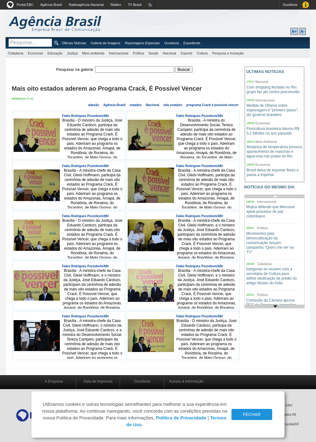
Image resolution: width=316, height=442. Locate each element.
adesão (93, 105)
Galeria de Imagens (105, 43)
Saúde (153, 53)
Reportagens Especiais (142, 43)
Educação (55, 53)
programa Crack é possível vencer (212, 105)
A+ (294, 31)
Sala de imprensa (98, 381)
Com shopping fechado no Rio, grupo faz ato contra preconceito (273, 89)
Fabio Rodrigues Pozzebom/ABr (85, 116)
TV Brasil (135, 4)
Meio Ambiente (266, 142)
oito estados (172, 105)
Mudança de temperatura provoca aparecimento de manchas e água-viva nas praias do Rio (274, 151)
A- (303, 31)
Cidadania (15, 53)
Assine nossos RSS (150, 5)
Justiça (72, 53)
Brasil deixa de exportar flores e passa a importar (273, 172)
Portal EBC (25, 4)
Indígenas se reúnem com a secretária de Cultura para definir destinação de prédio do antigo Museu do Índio (271, 276)
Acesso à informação (186, 381)
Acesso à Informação (305, 5)
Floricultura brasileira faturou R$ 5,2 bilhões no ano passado (273, 131)
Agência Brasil (51, 4)
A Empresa (54, 381)
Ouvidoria (290, 4)
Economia (35, 53)
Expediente (191, 43)
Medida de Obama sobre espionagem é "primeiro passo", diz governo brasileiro (273, 110)
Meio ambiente (93, 53)
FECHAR (252, 414)
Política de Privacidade (181, 417)
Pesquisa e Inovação (228, 53)
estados (136, 105)
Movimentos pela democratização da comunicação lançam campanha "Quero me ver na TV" (270, 242)
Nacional (169, 53)
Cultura (202, 53)
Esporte (186, 53)
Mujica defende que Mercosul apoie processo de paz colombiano (270, 211)
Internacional (118, 53)
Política (138, 53)
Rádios (115, 4)
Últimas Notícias (74, 43)
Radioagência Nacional (86, 4)
